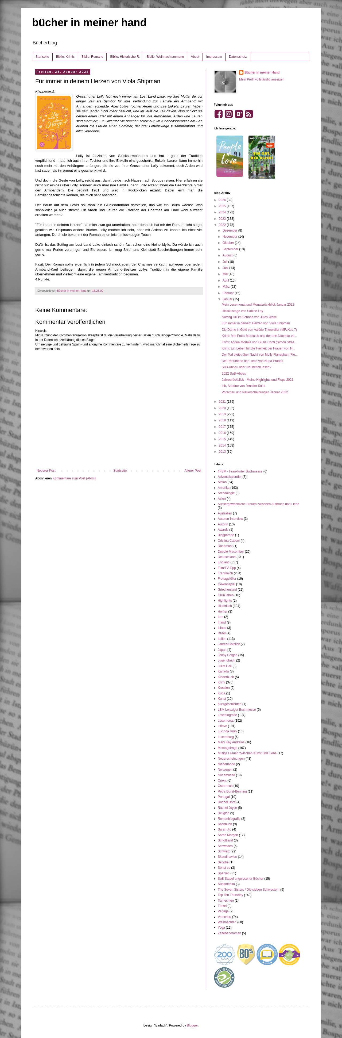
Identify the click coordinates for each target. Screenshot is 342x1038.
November (230, 237)
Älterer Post (192, 470)
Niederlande (226, 764)
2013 (223, 451)
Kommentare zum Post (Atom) (74, 478)
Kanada (223, 671)
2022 (223, 225)
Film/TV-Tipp (227, 568)
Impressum (214, 57)
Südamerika (226, 884)
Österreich (225, 786)
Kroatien (224, 688)
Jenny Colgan (227, 655)
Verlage (223, 911)
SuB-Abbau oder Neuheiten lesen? (246, 367)
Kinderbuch (226, 677)
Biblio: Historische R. (125, 57)
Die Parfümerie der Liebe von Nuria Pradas (252, 361)
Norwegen (225, 769)
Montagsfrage (227, 748)
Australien (225, 513)
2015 (223, 439)
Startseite (42, 57)
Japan (222, 650)
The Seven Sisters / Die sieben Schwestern (248, 889)
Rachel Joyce (227, 808)
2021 (223, 401)
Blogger (192, 1025)
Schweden (225, 846)
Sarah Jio (224, 829)
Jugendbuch (226, 660)
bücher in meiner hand (89, 22)
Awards (223, 530)
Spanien (224, 873)
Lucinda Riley (227, 731)
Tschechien (226, 900)
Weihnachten (227, 922)
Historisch (225, 606)
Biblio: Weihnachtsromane (165, 57)
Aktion (222, 482)
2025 (223, 206)
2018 (223, 420)
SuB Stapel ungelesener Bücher (240, 879)
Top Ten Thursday (230, 895)
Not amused (226, 775)
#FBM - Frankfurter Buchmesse (240, 471)
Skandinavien (227, 857)
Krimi (221, 682)
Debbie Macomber (231, 551)
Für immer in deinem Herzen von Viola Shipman (256, 323)
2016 (223, 433)
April (226, 280)
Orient (222, 780)
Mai (226, 274)
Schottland (225, 840)
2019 (223, 414)
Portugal (224, 797)
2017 (223, 427)
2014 (223, 445)
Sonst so (224, 868)
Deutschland (227, 557)
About (195, 57)
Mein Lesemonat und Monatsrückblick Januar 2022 (258, 304)
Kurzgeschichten (230, 704)
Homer (222, 611)
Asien (222, 499)
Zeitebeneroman (229, 933)
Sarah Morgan (228, 835)
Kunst (222, 699)
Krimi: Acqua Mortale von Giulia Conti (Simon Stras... (259, 342)
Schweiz (224, 851)
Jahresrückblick (229, 644)
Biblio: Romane (92, 57)
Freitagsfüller (227, 578)
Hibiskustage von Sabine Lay (242, 311)
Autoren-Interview (230, 519)
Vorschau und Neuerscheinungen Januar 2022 (255, 392)
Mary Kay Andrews (231, 742)
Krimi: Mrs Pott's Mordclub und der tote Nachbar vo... (259, 336)
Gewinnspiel (226, 584)
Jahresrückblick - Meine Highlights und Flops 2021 (257, 380)
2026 (223, 200)
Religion (223, 813)
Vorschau (224, 917)
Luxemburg (226, 737)
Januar (228, 299)
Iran (220, 617)
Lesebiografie (227, 715)
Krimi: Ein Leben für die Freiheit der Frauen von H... (258, 348)
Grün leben (226, 595)
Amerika (224, 488)
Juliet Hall (225, 666)
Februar (229, 293)
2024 (223, 212)
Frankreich (225, 573)
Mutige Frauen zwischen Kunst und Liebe (247, 753)
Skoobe (223, 862)
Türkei (222, 906)
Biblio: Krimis (65, 57)
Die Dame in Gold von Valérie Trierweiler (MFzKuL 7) (259, 330)
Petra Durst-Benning (232, 791)
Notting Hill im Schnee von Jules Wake (249, 317)
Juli (225, 262)
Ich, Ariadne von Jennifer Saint (243, 386)
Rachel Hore (227, 802)
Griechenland (227, 589)
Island (222, 628)
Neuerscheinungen (231, 758)
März (227, 287)
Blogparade (226, 535)
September (231, 249)
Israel (222, 633)
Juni (226, 268)
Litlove (222, 726)
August (228, 255)
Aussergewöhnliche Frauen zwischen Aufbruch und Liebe (258, 504)
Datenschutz (238, 57)
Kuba (221, 693)
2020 (223, 408)
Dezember (230, 230)
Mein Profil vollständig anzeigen (261, 79)
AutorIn (223, 524)
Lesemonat (226, 720)
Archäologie (226, 493)
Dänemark (225, 546)
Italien (222, 639)
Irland (222, 622)
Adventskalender (230, 477)
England (224, 562)
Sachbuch (225, 824)
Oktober (229, 243)
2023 (223, 219)
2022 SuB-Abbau (234, 373)
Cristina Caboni (229, 541)
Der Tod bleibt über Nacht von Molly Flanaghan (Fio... (260, 354)
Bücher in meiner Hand (261, 72)
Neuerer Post (46, 470)
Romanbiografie (229, 819)
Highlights (225, 600)
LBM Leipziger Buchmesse (237, 710)
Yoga (221, 927)
